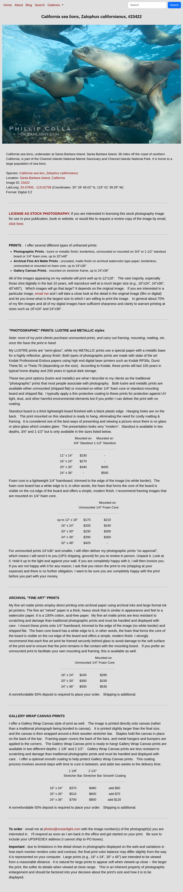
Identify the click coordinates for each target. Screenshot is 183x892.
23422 (25, 182)
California (58, 178)
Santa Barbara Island (35, 178)
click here (16, 224)
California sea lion (31, 173)
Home (7, 5)
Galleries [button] (54, 5)
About (19, 5)
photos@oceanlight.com (62, 829)
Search (40, 5)
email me (42, 293)
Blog (29, 5)
